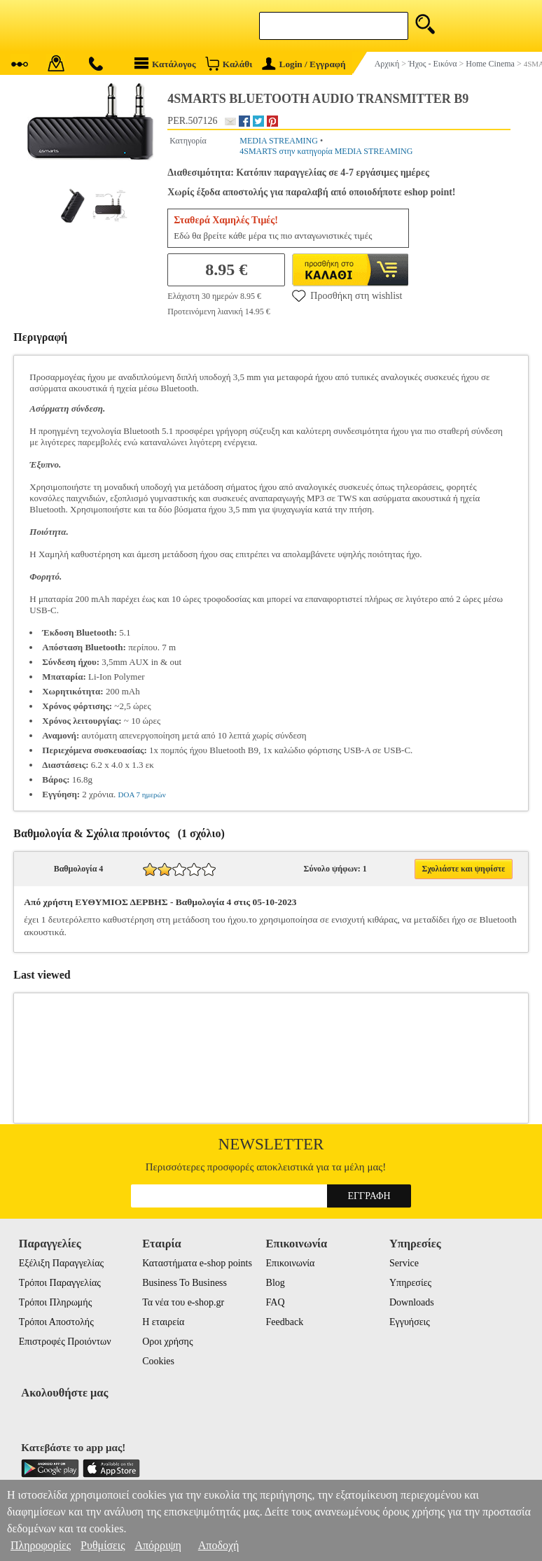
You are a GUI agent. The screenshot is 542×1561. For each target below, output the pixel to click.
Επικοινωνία (290, 1263)
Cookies (158, 1361)
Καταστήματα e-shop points (197, 1263)
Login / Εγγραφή (304, 64)
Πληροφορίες (41, 1545)
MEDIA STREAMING (278, 141)
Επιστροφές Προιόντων (65, 1341)
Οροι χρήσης (167, 1341)
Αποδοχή (218, 1545)
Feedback (285, 1322)
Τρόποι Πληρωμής (55, 1302)
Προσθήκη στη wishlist (347, 295)
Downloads (411, 1302)
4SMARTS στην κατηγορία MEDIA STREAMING (325, 151)
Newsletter (271, 1144)
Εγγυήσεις (409, 1322)
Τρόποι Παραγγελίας (60, 1283)
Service (404, 1263)
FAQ (275, 1302)
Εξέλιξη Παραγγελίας (61, 1263)
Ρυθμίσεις (103, 1545)
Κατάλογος (165, 63)
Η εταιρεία (163, 1322)
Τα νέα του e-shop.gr (183, 1302)
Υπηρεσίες (410, 1283)
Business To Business (184, 1283)
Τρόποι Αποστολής (56, 1322)
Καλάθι (228, 63)
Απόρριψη (157, 1545)
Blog (275, 1283)
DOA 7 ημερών (142, 794)
